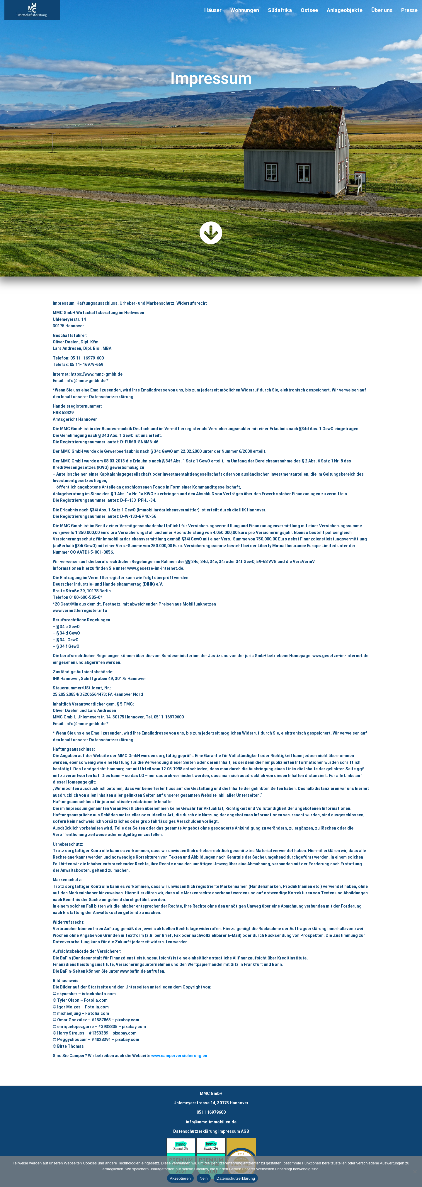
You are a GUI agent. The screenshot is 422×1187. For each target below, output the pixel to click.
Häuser (213, 10)
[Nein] (415, 1171)
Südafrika (280, 10)
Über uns (381, 10)
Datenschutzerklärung (195, 1131)
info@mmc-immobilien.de (211, 1122)
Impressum (229, 1131)
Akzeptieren (180, 1178)
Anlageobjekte (345, 10)
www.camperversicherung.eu (179, 1055)
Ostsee (309, 10)
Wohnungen (244, 10)
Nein (204, 1178)
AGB (245, 1131)
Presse (409, 10)
